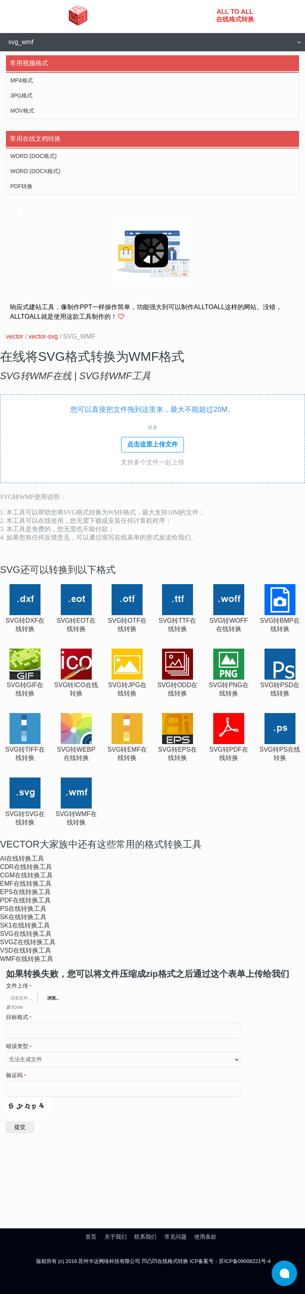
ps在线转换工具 (23, 908)
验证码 (16, 1075)
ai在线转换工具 (22, 858)
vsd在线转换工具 (25, 950)
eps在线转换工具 (25, 892)
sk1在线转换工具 (25, 925)
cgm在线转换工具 (26, 875)
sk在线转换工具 (23, 917)
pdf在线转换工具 (25, 900)
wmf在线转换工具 (26, 958)
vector (14, 336)
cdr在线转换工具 (26, 866)
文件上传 (19, 986)
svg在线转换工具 (26, 933)
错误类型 (19, 1046)
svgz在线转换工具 (28, 942)
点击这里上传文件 (152, 444)
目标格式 (19, 1017)
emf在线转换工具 (26, 883)
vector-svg (43, 336)
